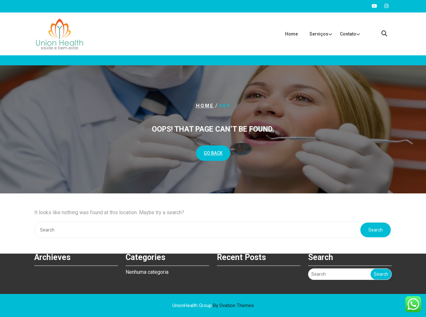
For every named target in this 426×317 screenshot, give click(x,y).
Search (375, 229)
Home (291, 34)
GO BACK (213, 153)
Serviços (318, 34)
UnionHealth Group (213, 305)
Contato (348, 34)
